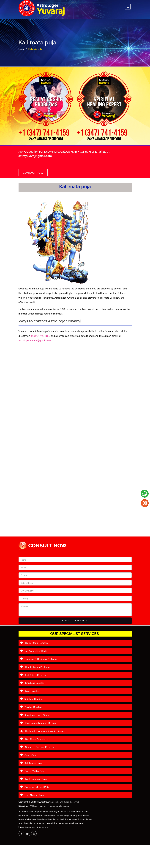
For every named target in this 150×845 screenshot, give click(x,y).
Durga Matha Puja (32, 770)
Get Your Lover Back (33, 650)
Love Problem (30, 690)
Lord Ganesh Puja (32, 794)
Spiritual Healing (31, 698)
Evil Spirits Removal (33, 674)
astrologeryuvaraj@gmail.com (35, 340)
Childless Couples (32, 682)
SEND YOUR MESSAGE (75, 620)
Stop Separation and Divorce (38, 722)
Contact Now (33, 172)
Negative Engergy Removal (37, 746)
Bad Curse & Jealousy (34, 738)
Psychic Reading (31, 706)
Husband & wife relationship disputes (43, 730)
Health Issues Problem (35, 666)
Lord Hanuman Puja (33, 778)
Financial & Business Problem (38, 658)
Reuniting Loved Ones (34, 714)
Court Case (28, 754)
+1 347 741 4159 (81, 151)
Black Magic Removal (34, 642)
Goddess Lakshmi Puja (34, 786)
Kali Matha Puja (31, 762)
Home (22, 49)
